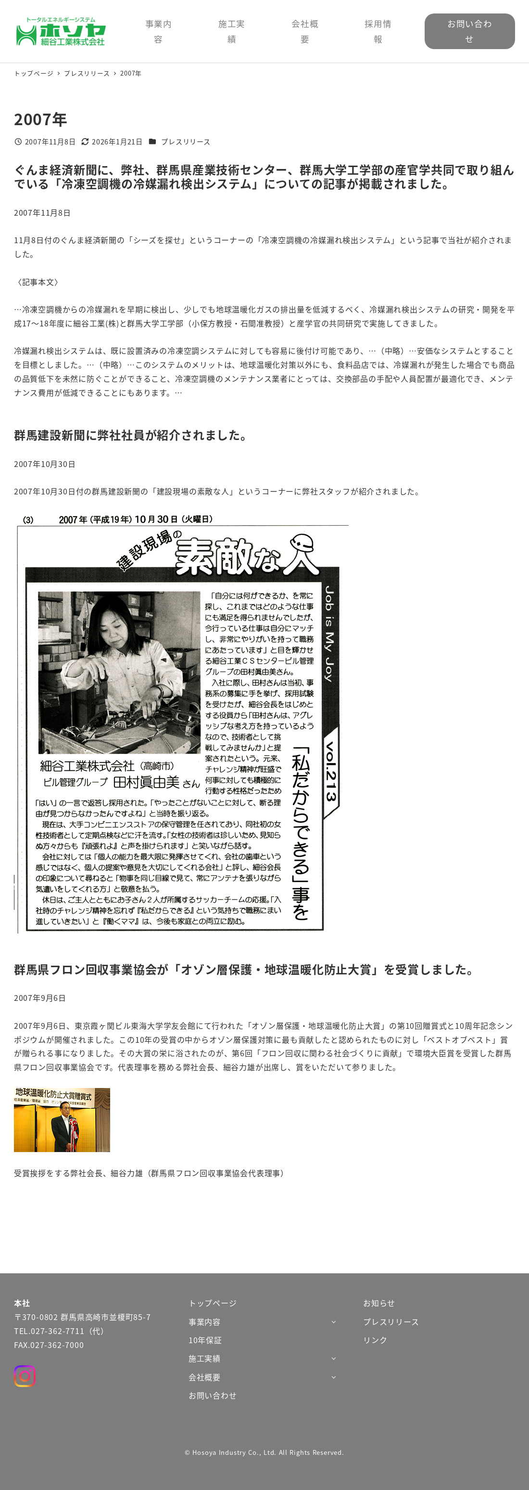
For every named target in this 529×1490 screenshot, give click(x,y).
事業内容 (205, 1321)
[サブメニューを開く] (333, 1321)
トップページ (213, 1303)
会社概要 (205, 1377)
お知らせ (379, 1303)
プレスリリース (186, 141)
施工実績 (205, 1358)
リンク (375, 1340)
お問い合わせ (213, 1395)
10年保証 (205, 1340)
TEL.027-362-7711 (49, 1330)
